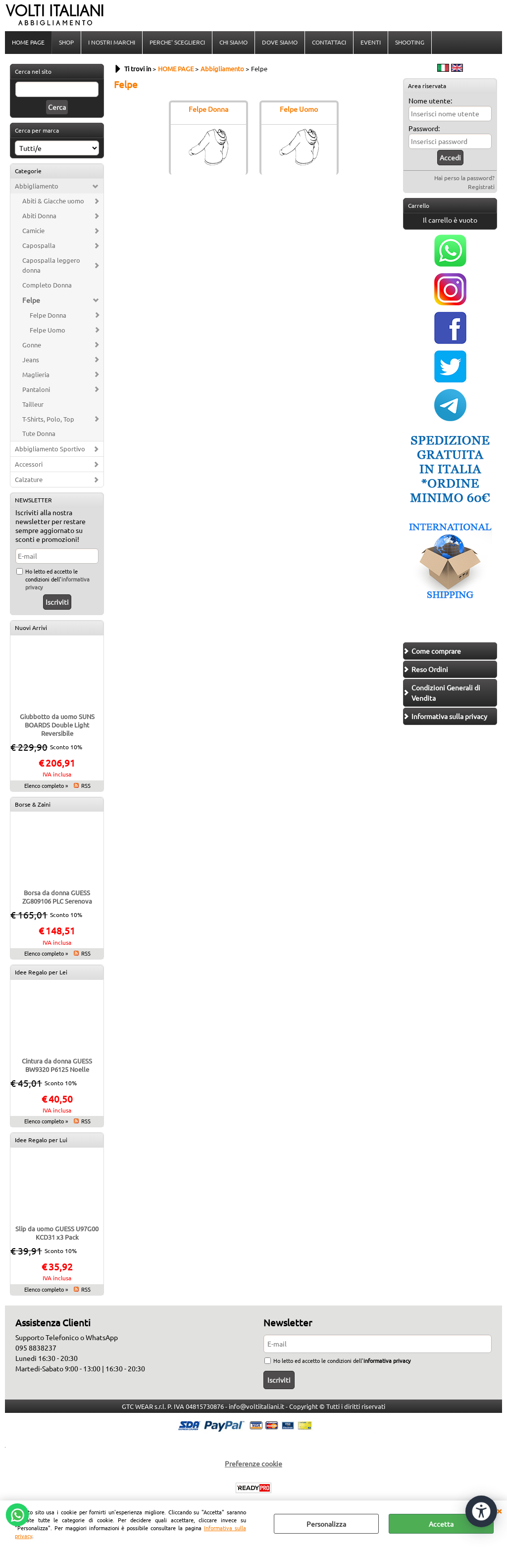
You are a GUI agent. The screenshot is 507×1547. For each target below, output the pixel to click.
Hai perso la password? (464, 178)
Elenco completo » (46, 785)
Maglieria (36, 374)
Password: (424, 128)
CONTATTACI (329, 42)
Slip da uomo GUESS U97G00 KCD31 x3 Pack (57, 1232)
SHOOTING (409, 42)
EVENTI (370, 42)
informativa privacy (386, 1360)
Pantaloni (36, 389)
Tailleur (33, 404)
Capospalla (38, 245)
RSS (86, 785)
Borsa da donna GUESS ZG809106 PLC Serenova (57, 896)
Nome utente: (430, 100)
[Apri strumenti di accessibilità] (481, 1511)
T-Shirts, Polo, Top (48, 419)
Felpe (31, 299)
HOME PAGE (28, 42)
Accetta (441, 1523)
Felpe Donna (48, 315)
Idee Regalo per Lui (41, 1140)
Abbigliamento (36, 186)
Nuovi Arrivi (31, 627)
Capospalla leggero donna (51, 265)
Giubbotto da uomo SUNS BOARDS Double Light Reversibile (57, 724)
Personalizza (326, 1523)
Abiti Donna (39, 215)
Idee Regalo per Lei (41, 972)
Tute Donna (38, 433)
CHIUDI (499, 1510)
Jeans (30, 359)
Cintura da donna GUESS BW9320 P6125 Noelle (57, 1065)
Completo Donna (47, 285)
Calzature (29, 479)
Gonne (31, 344)
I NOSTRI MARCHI (111, 42)
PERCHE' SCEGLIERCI (177, 42)
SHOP (66, 42)
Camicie (33, 230)
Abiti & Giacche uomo (53, 200)
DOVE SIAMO (280, 42)
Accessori (29, 464)
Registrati (481, 187)
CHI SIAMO (233, 42)
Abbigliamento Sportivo (50, 448)
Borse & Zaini (33, 804)
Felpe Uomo (47, 330)
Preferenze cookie (253, 1463)
